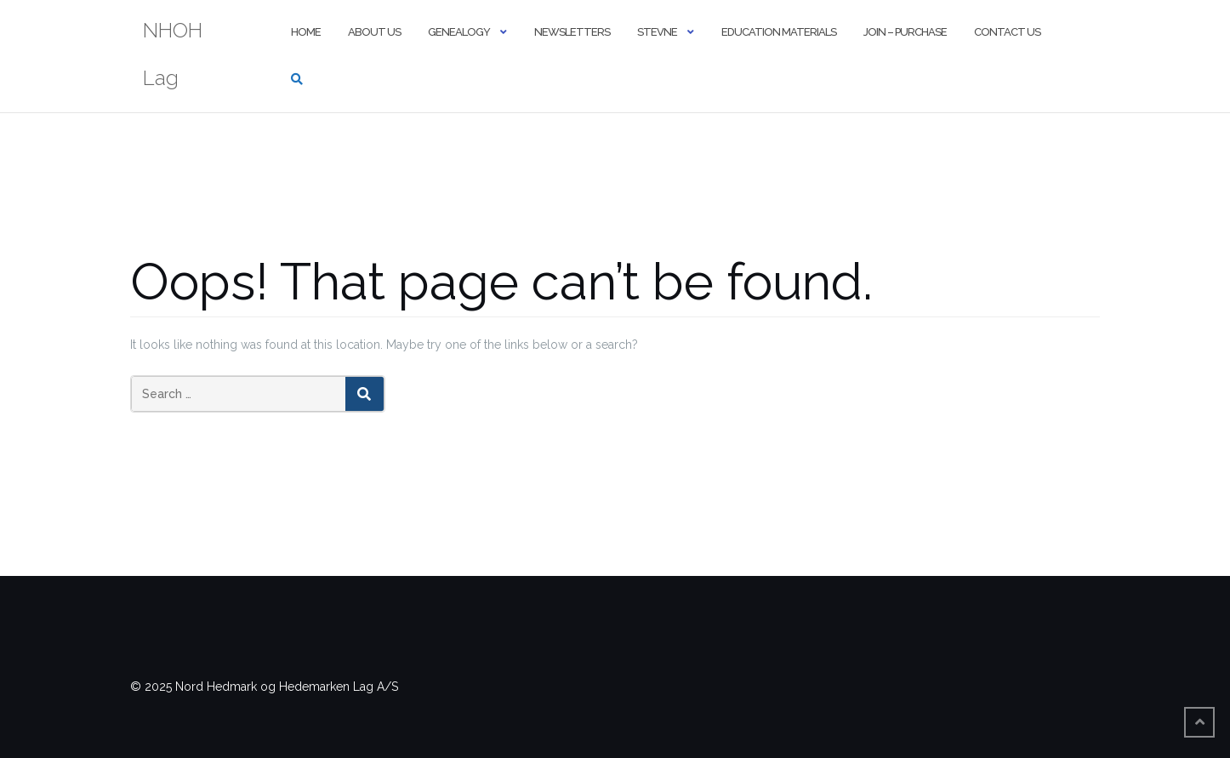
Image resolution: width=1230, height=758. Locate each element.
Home (306, 32)
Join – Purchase (905, 32)
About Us (374, 32)
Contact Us (1007, 32)
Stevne (657, 32)
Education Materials (778, 32)
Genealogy (459, 32)
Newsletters (572, 32)
